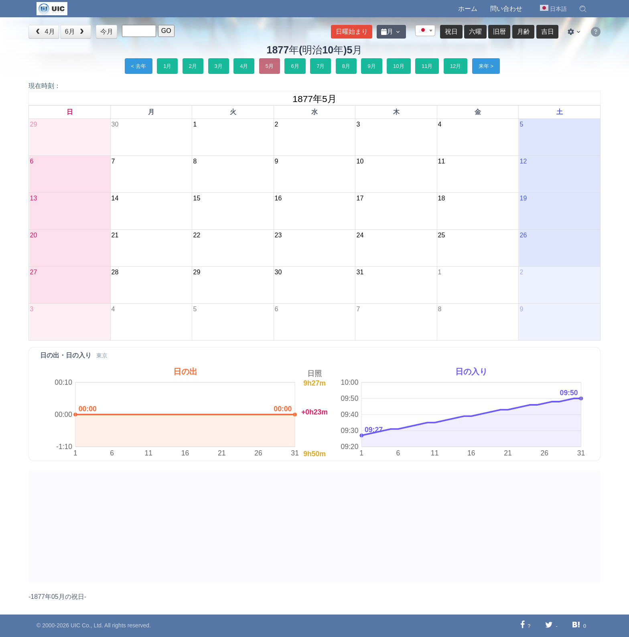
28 (115, 272)
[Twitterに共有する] (549, 625)
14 (115, 198)
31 (359, 272)
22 (196, 235)
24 (359, 235)
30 (115, 124)
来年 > (486, 66)
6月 (75, 31)
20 (33, 235)
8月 (346, 66)
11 (441, 161)
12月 (455, 66)
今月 (106, 31)
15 (196, 198)
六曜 (475, 31)
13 (33, 198)
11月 (427, 66)
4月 (44, 31)
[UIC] (52, 8)
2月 (193, 66)
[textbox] (425, 31)
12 (523, 161)
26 (523, 235)
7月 (321, 66)
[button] (582, 9)
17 (359, 198)
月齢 (523, 31)
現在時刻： (44, 85)
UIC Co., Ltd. (87, 625)
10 (359, 161)
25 (441, 235)
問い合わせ (506, 8)
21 (115, 235)
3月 (219, 66)
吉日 (547, 31)
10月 (398, 66)
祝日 (451, 31)
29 (33, 124)
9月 (371, 66)
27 (33, 272)
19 (523, 198)
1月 (167, 66)
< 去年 (138, 66)
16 (278, 198)
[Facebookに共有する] (522, 625)
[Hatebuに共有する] (576, 625)
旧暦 (499, 31)
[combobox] (425, 30)
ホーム (467, 8)
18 (441, 198)
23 (278, 235)
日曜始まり (352, 31)
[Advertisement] (269, 526)
